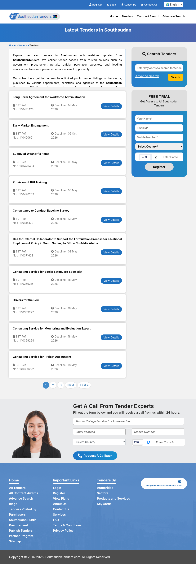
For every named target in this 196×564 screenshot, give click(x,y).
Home (114, 16)
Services (59, 515)
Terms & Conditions (67, 525)
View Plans (61, 499)
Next (70, 385)
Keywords (104, 504)
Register (95, 4)
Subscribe (128, 4)
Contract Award (147, 16)
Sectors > (23, 45)
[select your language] (173, 4)
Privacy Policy (63, 531)
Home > (13, 45)
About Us (60, 504)
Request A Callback (95, 456)
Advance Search (173, 16)
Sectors (103, 493)
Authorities (105, 488)
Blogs (13, 504)
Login (112, 4)
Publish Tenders (21, 531)
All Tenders (17, 488)
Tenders (127, 16)
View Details (111, 106)
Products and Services (113, 499)
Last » (84, 385)
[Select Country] (99, 442)
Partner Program (21, 536)
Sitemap (15, 541)
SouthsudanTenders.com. (63, 557)
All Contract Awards (23, 493)
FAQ (56, 520)
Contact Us (149, 4)
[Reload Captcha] (156, 156)
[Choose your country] (159, 146)
